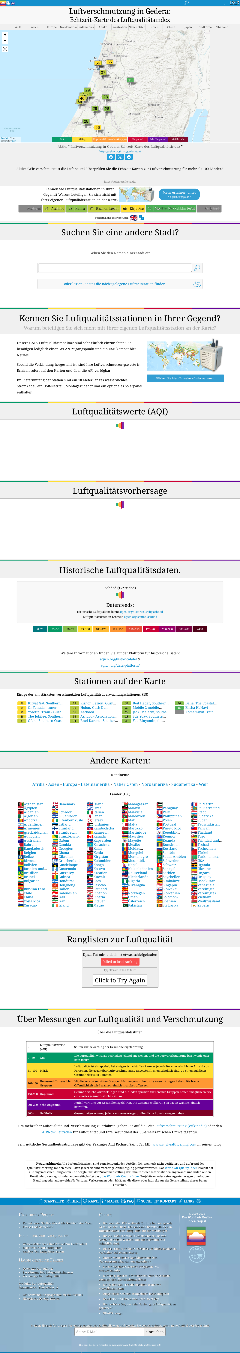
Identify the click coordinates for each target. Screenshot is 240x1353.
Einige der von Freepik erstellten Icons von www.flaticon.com (130, 1278)
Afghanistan (30, 795)
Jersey (95, 811)
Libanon (97, 884)
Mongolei (132, 844)
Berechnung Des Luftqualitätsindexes (48, 1263)
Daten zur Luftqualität (38, 1260)
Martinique (134, 823)
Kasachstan (99, 836)
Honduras (63, 872)
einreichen (155, 1323)
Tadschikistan (205, 815)
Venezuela (202, 876)
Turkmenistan (205, 848)
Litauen (96, 892)
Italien (95, 803)
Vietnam (201, 888)
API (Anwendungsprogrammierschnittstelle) (52, 1286)
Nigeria (131, 872)
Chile (24, 884)
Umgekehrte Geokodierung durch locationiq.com (136, 1285)
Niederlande (135, 868)
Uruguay (201, 868)
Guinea (61, 868)
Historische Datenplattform (41, 1290)
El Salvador (64, 807)
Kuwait (96, 868)
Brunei (26, 868)
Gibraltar (62, 848)
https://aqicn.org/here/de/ (120, 173)
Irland (60, 896)
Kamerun (98, 823)
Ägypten (27, 799)
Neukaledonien (137, 860)
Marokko (132, 819)
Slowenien (168, 884)
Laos (94, 872)
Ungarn (200, 864)
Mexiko (131, 836)
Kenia (95, 844)
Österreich (133, 892)
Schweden (167, 852)
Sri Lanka (167, 896)
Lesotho (96, 876)
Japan (95, 807)
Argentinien (30, 815)
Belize (25, 848)
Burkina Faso (31, 880)
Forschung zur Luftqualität (44, 1227)
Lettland (97, 880)
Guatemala (64, 860)
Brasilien (27, 864)
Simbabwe (168, 872)
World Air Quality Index (181, 1159)
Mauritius (133, 827)
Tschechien (203, 840)
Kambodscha (100, 819)
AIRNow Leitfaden (57, 1123)
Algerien (27, 807)
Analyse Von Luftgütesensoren (43, 1243)
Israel (95, 799)
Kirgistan (97, 848)
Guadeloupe (65, 856)
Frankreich (64, 823)
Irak (58, 888)
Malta (129, 815)
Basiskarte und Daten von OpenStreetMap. (131, 1290)
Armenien (28, 819)
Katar (94, 840)
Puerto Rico (168, 819)
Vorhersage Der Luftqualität (41, 1267)
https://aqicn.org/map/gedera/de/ (120, 143)
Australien (29, 831)
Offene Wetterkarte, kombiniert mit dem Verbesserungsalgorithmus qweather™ (128, 1251)
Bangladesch (30, 840)
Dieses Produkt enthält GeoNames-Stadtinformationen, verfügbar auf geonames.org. (138, 1242)
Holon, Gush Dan (89, 699)
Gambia (61, 836)
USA (197, 852)
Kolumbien (99, 852)
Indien (60, 880)
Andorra (27, 811)
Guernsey (63, 864)
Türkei (199, 844)
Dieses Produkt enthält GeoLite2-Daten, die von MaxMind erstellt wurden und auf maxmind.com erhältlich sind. (132, 1231)
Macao (95, 896)
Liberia (96, 888)
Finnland (63, 819)
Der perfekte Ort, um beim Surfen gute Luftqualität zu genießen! (137, 1297)
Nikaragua (133, 876)
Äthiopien (28, 827)
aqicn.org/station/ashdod (140, 608)
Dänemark (64, 795)
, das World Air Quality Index (120, 1167)
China (25, 888)
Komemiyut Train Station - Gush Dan (194, 705)
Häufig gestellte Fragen (41, 1251)
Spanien (166, 892)
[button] (5, 26)
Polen (164, 811)
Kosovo (96, 860)
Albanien (28, 803)
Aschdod (82, 703)
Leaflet (4, 129)
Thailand (201, 823)
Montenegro (135, 848)
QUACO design (112, 1304)
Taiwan (200, 819)
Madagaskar (135, 795)
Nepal (130, 856)
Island (95, 795)
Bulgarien (28, 872)
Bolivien (27, 856)
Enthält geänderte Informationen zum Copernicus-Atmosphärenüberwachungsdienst (135, 1269)
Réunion (166, 827)
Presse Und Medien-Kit (38, 1218)
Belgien (26, 844)
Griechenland (66, 852)
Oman (130, 888)
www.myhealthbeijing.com (174, 1135)
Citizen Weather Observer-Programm (128, 1258)
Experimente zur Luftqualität (42, 1239)
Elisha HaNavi (191, 699)
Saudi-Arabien (171, 848)
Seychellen (168, 868)
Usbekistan (203, 872)
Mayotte (131, 831)
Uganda (200, 856)
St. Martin (202, 795)
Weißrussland (205, 892)
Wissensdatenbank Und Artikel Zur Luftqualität (55, 1235)
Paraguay (167, 799)
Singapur (166, 876)
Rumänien (168, 836)
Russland (166, 840)
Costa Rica (28, 892)
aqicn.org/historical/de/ (118, 650)
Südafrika (202, 807)
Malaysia (132, 803)
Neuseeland (134, 864)
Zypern (200, 896)
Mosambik (133, 852)
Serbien (165, 864)
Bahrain (27, 836)
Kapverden (99, 831)
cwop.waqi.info (109, 1262)
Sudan (199, 811)
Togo (198, 827)
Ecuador (62, 803)
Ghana (60, 844)
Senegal (166, 860)
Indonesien (64, 884)
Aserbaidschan (32, 823)
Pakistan (132, 896)
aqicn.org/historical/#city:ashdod (141, 603)
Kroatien (97, 864)
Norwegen (133, 884)
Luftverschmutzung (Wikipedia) (181, 1117)
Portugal (166, 815)
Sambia (165, 844)
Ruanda (165, 831)
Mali (128, 811)
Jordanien (98, 815)
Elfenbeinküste (67, 811)
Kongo (95, 856)
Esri (14, 132)
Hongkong (63, 876)
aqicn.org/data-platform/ (120, 656)
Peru (163, 803)
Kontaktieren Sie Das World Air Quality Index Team (57, 1214)
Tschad (200, 836)
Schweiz (166, 856)
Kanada (96, 827)
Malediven (133, 807)
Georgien (62, 840)
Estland (61, 815)
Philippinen (169, 807)
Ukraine (201, 860)
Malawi (131, 799)
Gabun (60, 831)
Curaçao (27, 896)
